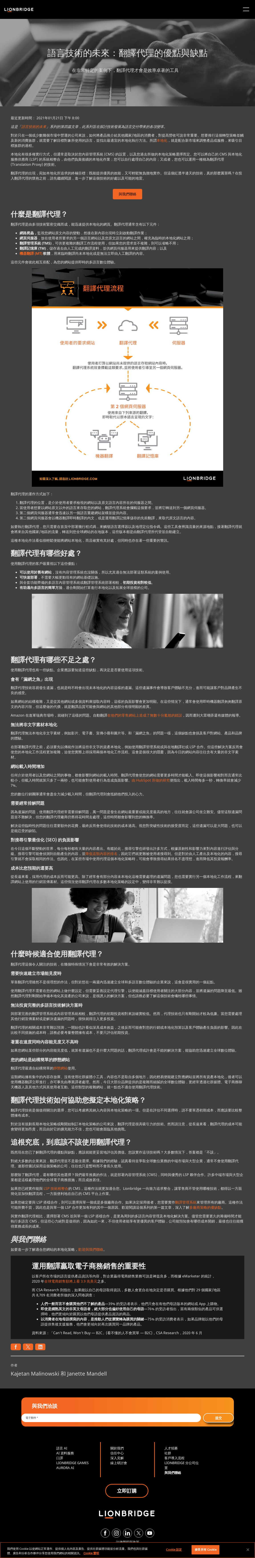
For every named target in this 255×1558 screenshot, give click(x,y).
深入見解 (117, 1458)
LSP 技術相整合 (55, 1188)
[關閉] (248, 1549)
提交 (218, 1418)
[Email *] (111, 1418)
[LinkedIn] (127, 1533)
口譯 (59, 1458)
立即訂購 (127, 1490)
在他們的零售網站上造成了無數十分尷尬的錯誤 (144, 715)
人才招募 (171, 1448)
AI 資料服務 (65, 1453)
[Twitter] (138, 1533)
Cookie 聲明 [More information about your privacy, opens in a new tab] (91, 1553)
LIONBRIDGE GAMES (72, 1463)
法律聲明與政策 (127, 1542)
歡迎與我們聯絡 (90, 1249)
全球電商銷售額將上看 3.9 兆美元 (70, 1281)
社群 (167, 1453)
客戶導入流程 (174, 1458)
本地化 (162, 140)
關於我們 (117, 1448)
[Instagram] (116, 1533)
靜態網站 (60, 1068)
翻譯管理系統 (185, 1202)
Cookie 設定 (174, 1550)
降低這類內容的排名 (101, 853)
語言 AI (61, 1448)
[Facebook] (105, 1533)
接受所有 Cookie (205, 1550)
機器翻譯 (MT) (31, 253)
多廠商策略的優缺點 (205, 1207)
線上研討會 (118, 1463)
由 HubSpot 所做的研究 (151, 780)
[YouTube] (149, 1533)
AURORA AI (65, 1467)
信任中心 (117, 1453)
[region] (127, 1550)
